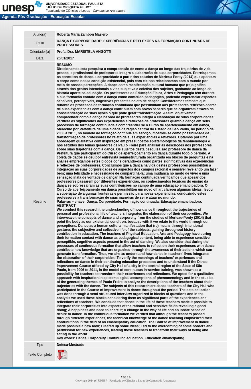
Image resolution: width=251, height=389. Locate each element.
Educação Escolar (67, 16)
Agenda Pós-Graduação (25, 16)
